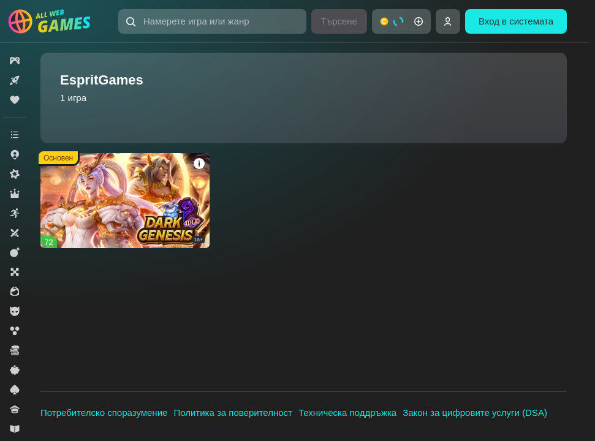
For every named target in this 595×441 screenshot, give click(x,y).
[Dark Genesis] (125, 200)
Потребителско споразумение (103, 412)
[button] (212, 21)
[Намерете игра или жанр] (212, 21)
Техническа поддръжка (347, 412)
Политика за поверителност (232, 412)
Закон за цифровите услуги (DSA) (475, 412)
